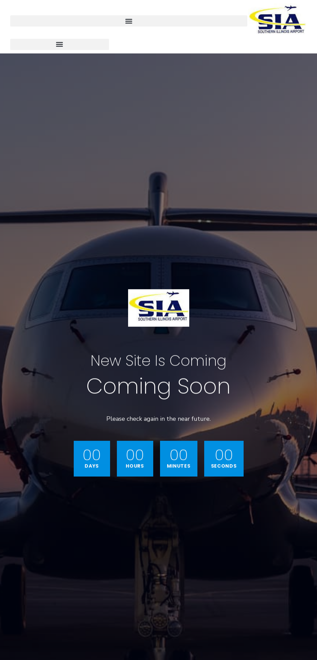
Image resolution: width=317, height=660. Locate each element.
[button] (128, 21)
